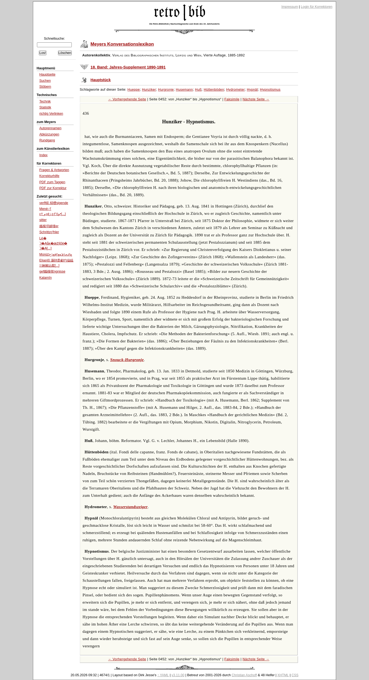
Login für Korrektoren (316, 7)
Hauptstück (101, 80)
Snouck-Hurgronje (127, 360)
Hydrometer (235, 89)
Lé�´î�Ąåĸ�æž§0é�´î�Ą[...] (53, 243)
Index (43, 155)
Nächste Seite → (255, 99)
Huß (198, 89)
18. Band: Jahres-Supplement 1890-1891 (128, 67)
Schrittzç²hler (49, 232)
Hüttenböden (214, 89)
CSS (295, 675)
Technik (45, 101)
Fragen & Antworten (54, 170)
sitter (43, 220)
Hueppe (134, 89)
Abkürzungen (49, 134)
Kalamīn (45, 278)
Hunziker (149, 89)
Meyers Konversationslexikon (122, 44)
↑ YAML (163, 675)
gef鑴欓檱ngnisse (52, 271)
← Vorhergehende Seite (127, 99)
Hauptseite (47, 74)
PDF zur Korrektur (53, 188)
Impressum (289, 7)
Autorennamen (50, 128)
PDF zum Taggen (52, 182)
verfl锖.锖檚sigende (53, 203)
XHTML (283, 675)
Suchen (45, 81)
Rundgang (47, 140)
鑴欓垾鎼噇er (49, 226)
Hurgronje (166, 89)
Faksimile (232, 99)
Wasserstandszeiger (130, 507)
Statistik (45, 107)
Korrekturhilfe (49, 176)
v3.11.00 (178, 675)
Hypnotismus (270, 89)
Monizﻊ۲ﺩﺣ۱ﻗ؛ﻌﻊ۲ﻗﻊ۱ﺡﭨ (55, 254)
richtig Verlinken (51, 113)
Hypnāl (252, 89)
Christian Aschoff (244, 675)
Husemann (184, 89)
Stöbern (45, 87)
